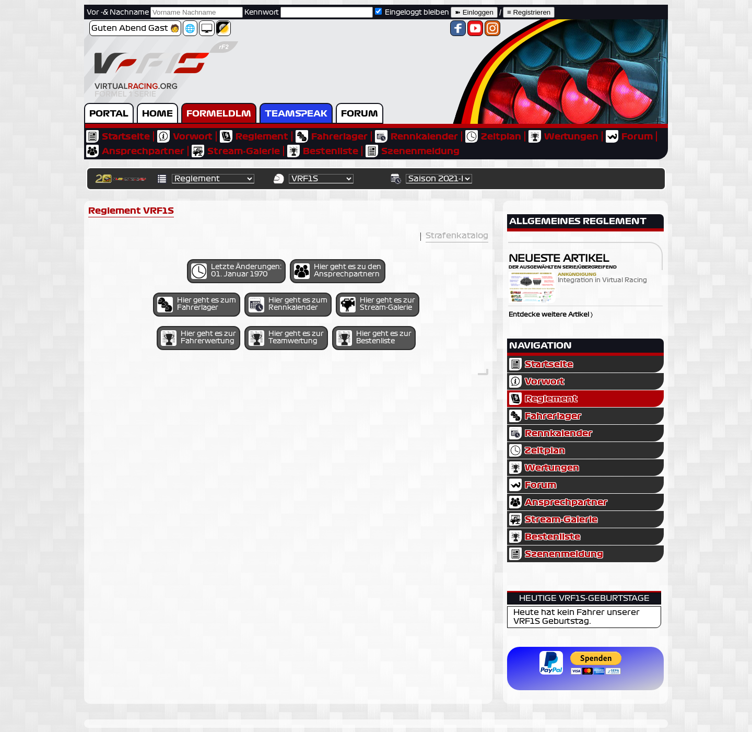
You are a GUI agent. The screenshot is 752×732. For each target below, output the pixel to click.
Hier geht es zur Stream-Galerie (377, 304)
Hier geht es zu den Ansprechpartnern (337, 271)
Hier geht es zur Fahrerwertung (198, 338)
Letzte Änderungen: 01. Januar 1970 (236, 271)
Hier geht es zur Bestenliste (374, 338)
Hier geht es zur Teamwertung (286, 338)
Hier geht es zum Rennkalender (288, 304)
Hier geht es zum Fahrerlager (196, 304)
